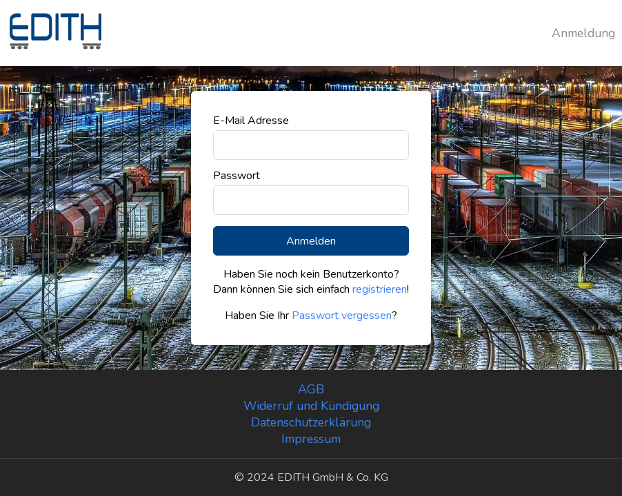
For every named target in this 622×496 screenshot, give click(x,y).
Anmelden (311, 241)
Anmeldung (583, 33)
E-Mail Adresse (251, 120)
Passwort (236, 175)
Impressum (311, 439)
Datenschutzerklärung (311, 422)
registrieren (379, 289)
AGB (311, 389)
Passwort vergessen (342, 315)
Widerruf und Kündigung (311, 405)
